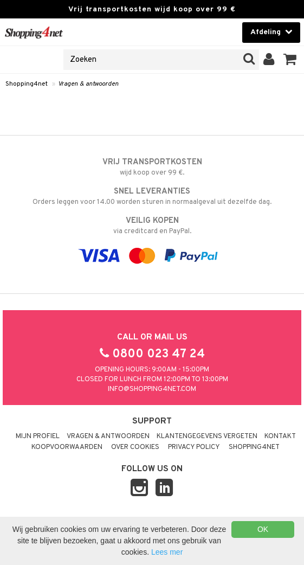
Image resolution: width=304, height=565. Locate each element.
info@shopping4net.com (152, 389)
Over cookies (135, 447)
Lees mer (167, 552)
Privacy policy (194, 447)
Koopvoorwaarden (66, 447)
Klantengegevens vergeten (207, 436)
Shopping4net (26, 84)
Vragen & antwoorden (88, 84)
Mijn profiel (38, 436)
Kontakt (280, 436)
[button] (290, 59)
